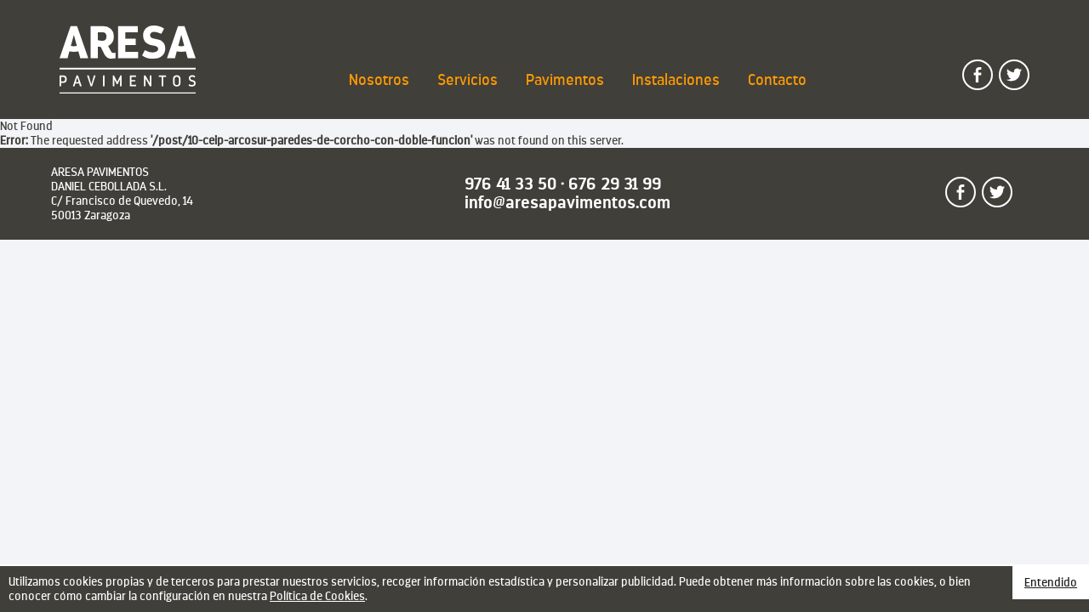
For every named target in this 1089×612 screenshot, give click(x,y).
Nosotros (379, 80)
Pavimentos (565, 80)
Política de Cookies (317, 596)
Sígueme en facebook (992, 68)
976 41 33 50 (510, 184)
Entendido (1050, 582)
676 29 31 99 (614, 184)
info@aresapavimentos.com (567, 203)
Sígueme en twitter (1028, 68)
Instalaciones (676, 80)
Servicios (467, 80)
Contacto (777, 80)
